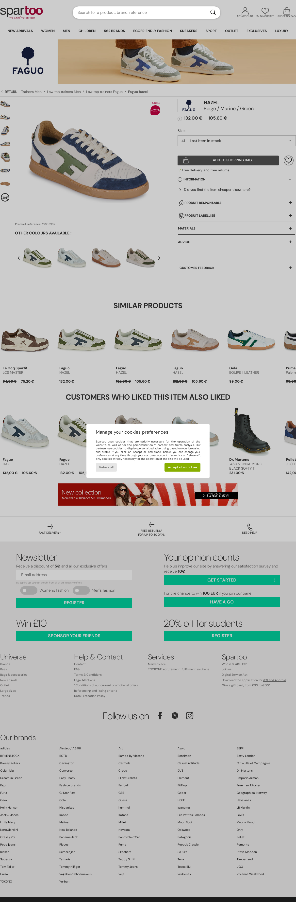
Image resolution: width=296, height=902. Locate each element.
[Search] (213, 12)
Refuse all (106, 467)
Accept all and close (182, 467)
